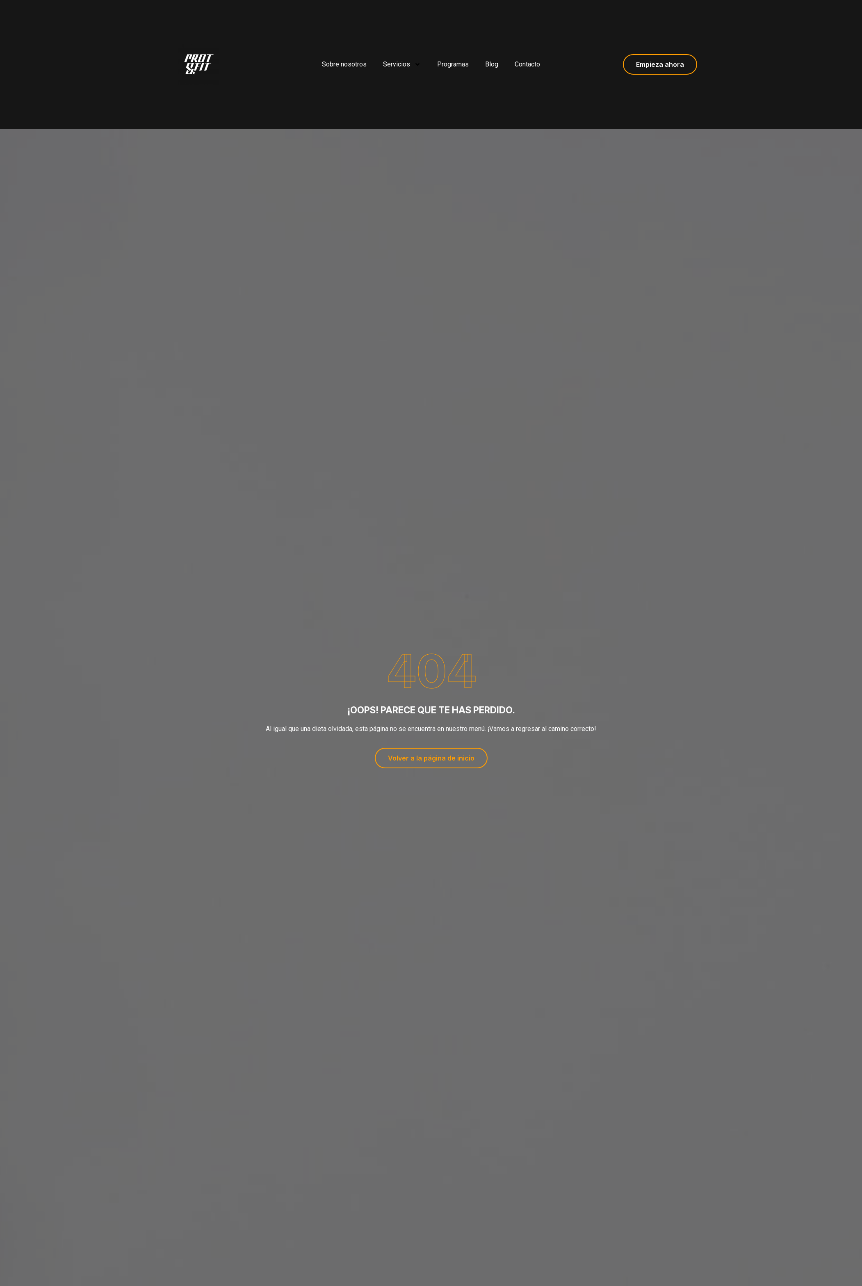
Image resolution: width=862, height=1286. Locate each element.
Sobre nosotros (344, 64)
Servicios (402, 64)
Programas (453, 64)
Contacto (527, 64)
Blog (491, 64)
